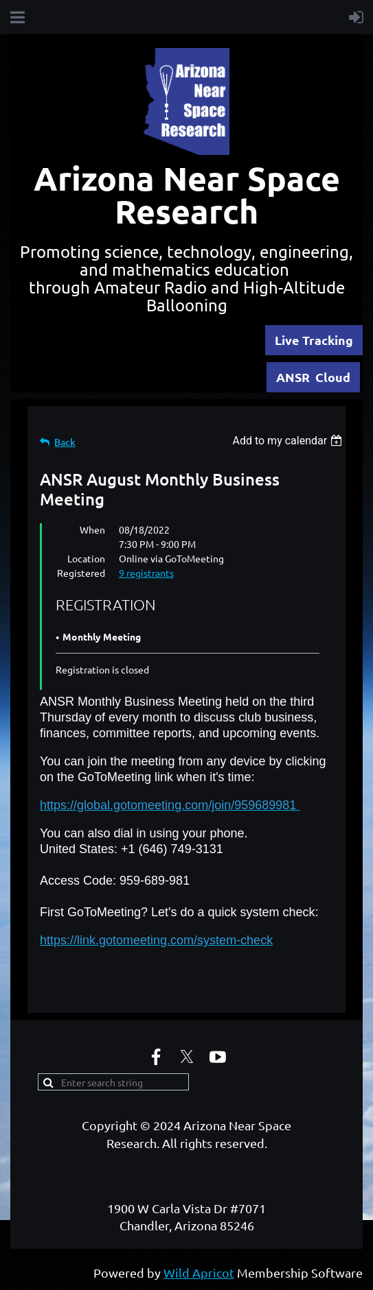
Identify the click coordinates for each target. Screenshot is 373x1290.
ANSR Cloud (313, 377)
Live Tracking (314, 340)
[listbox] (289, 440)
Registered (81, 572)
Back (65, 442)
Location (86, 558)
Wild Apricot (198, 1272)
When (92, 529)
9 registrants (146, 572)
